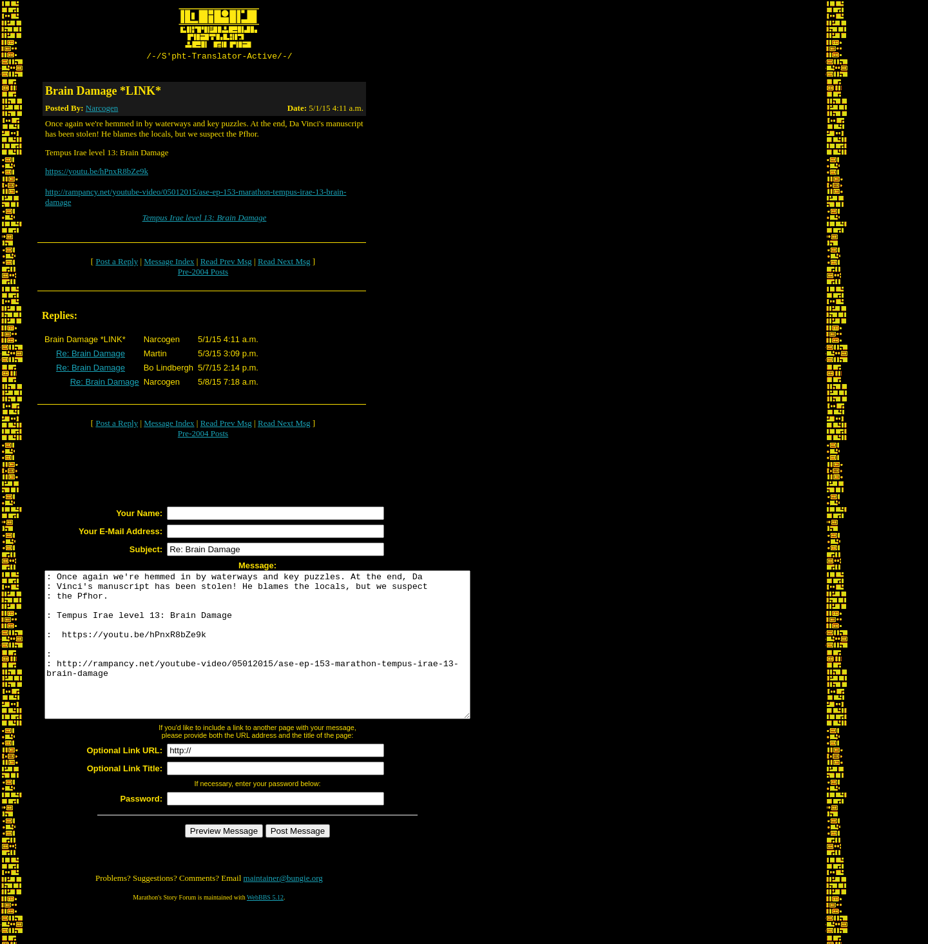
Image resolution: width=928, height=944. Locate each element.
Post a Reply (116, 263)
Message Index (169, 263)
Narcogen (102, 110)
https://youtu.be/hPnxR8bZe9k (96, 173)
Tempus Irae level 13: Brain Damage (204, 219)
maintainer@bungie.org (283, 909)
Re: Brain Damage (90, 355)
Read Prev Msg (226, 263)
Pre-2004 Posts (203, 273)
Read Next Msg (284, 263)
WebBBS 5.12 (265, 928)
